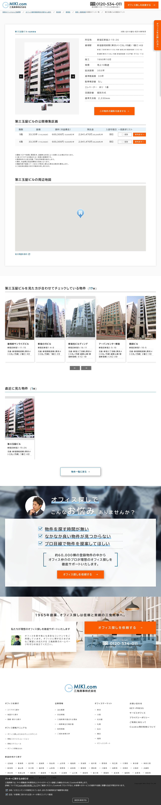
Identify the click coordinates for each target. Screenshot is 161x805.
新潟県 (10, 772)
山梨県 (52, 772)
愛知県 (94, 772)
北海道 (10, 767)
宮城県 (41, 767)
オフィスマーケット (103, 708)
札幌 (99, 728)
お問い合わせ (136, 708)
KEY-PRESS (137, 713)
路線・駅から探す (14, 724)
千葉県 (125, 767)
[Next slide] (86, 373)
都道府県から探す (13, 761)
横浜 (99, 738)
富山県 (20, 772)
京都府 (125, 772)
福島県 (73, 767)
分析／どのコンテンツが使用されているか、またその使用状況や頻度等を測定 (38, 790)
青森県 (20, 767)
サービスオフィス (138, 717)
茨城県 (83, 767)
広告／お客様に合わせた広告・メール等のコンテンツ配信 (31, 794)
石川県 (31, 772)
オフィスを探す (12, 708)
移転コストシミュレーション (18, 743)
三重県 (104, 772)
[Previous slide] (75, 373)
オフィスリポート (104, 748)
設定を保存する (80, 800)
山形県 (62, 767)
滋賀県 (115, 772)
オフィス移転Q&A (15, 753)
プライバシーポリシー (140, 722)
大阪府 (135, 772)
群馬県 (104, 767)
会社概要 (61, 714)
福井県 (41, 772)
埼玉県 (115, 767)
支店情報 (61, 719)
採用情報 (61, 733)
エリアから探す (13, 714)
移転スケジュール (14, 748)
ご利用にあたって (138, 727)
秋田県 (52, 767)
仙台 (99, 733)
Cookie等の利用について (27, 785)
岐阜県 (73, 772)
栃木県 (94, 767)
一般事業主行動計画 (66, 728)
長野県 (62, 772)
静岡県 (83, 772)
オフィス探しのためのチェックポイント (22, 738)
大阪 (99, 719)
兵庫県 (146, 772)
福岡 (99, 743)
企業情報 (59, 708)
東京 (99, 714)
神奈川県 (147, 767)
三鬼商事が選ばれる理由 (67, 724)
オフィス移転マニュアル (16, 732)
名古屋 (100, 724)
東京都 (135, 767)
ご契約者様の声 (64, 738)
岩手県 (31, 767)
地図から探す (13, 719)
